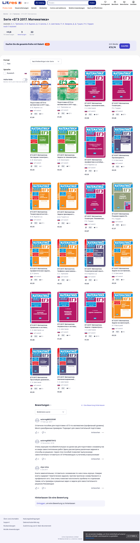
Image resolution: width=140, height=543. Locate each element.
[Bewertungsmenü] (102, 432)
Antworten (95, 432)
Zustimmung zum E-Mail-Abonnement (37, 526)
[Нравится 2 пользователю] (37, 432)
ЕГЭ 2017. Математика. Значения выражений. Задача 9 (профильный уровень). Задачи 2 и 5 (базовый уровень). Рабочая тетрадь (66, 378)
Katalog (39, 3)
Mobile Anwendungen (77, 8)
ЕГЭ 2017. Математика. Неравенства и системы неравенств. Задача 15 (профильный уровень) (66, 325)
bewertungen (22, 34)
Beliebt (34, 8)
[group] (70, 420)
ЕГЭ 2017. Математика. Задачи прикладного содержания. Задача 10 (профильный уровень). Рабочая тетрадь (66, 213)
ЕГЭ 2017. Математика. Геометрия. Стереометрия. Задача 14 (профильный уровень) (122, 104)
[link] (66, 419)
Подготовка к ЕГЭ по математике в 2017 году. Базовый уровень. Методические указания (39, 104)
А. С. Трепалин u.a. (64, 107)
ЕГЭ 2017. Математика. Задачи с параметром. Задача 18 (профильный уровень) (94, 326)
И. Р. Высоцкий (117, 325)
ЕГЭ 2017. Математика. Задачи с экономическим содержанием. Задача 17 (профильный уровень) (94, 104)
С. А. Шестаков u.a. (37, 330)
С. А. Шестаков (90, 108)
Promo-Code (7, 8)
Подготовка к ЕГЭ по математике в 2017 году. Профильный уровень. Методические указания (66, 103)
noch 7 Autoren (10, 26)
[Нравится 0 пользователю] (37, 459)
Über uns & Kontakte (11, 519)
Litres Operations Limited (70, 537)
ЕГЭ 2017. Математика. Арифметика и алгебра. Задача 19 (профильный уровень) (94, 161)
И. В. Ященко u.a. (36, 107)
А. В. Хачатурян (36, 160)
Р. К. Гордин (116, 108)
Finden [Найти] (92, 3)
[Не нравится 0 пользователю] (44, 432)
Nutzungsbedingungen (31, 519)
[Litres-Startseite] (12, 3)
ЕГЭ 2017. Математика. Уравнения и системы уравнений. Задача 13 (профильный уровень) (39, 326)
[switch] (25, 79)
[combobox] (68, 3)
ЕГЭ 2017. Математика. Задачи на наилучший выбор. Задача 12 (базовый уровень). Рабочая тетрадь (120, 322)
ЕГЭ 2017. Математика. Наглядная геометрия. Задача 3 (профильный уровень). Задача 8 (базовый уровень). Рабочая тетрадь (39, 156)
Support (7, 522)
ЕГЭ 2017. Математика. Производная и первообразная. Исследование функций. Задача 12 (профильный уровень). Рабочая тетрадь (121, 156)
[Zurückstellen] (48, 72)
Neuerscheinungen (22, 8)
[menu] (27, 3)
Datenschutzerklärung (31, 522)
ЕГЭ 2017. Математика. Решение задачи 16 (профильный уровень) (121, 215)
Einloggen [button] (41, 503)
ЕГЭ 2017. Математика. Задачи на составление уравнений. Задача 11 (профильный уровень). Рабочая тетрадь (121, 270)
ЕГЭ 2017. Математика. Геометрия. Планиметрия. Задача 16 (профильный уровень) (95, 217)
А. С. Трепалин (62, 274)
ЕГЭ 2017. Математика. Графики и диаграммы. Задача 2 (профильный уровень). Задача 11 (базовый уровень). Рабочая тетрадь (66, 270)
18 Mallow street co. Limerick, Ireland (70, 539)
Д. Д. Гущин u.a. (63, 217)
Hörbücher (43, 8)
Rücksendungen (9, 526)
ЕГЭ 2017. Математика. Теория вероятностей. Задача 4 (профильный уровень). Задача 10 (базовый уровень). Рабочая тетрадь (39, 213)
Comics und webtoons (58, 8)
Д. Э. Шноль (34, 273)
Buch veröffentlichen (95, 8)
